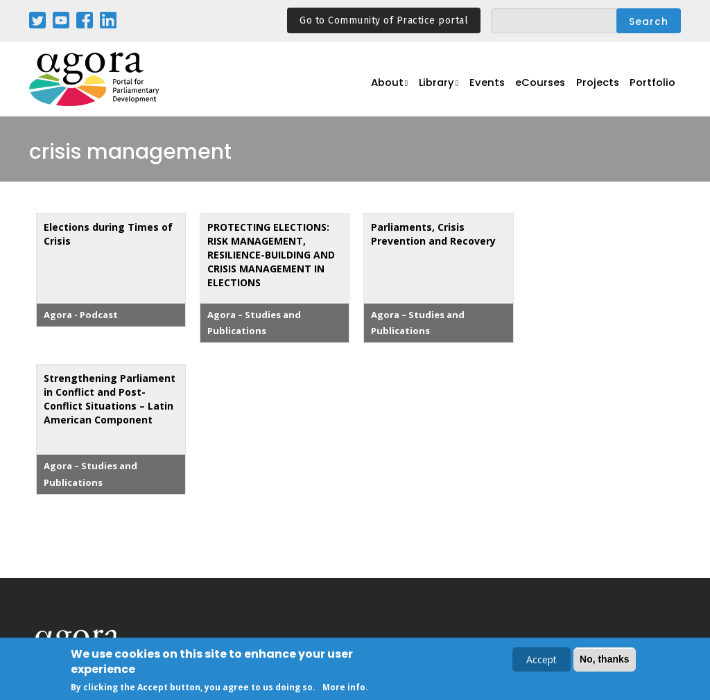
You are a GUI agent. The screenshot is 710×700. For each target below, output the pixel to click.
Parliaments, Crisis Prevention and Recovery (433, 233)
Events (496, 87)
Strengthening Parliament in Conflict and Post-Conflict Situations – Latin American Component (109, 398)
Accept (541, 660)
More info (343, 688)
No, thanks (605, 660)
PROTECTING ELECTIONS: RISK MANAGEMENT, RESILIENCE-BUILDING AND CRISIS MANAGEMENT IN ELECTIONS (271, 254)
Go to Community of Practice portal (384, 20)
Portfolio (655, 87)
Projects (603, 87)
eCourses (548, 87)
